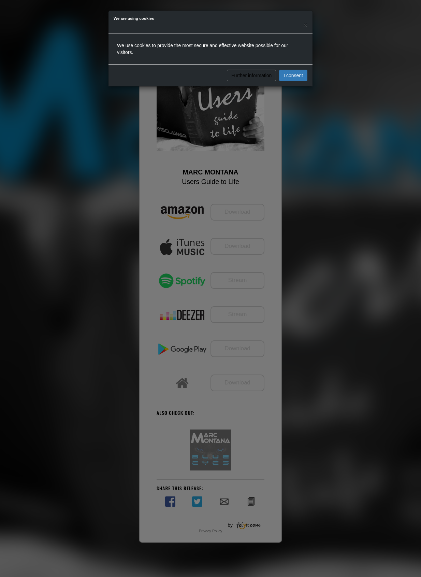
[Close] (305, 24)
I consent (293, 75)
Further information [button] (251, 75)
